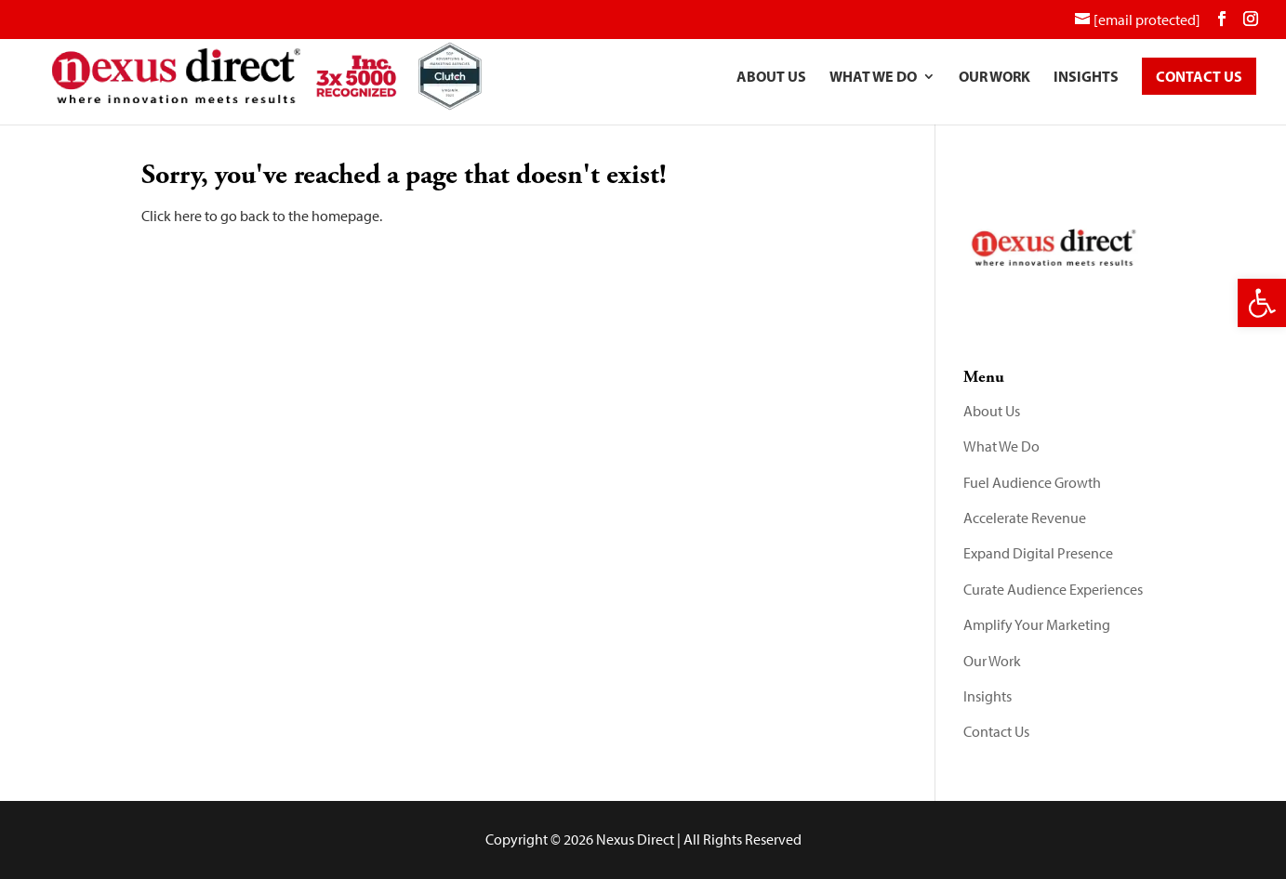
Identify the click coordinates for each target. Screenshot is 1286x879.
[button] (1262, 303)
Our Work (994, 77)
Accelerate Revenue (1024, 518)
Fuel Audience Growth (1032, 483)
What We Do (873, 77)
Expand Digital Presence (1038, 553)
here (188, 216)
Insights (1086, 77)
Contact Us (996, 732)
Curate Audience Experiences (1053, 589)
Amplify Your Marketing (1036, 625)
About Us (771, 77)
